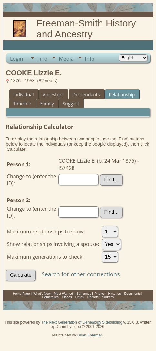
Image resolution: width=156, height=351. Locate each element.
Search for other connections (81, 274)
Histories (114, 293)
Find (42, 58)
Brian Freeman (90, 335)
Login (16, 58)
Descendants (86, 94)
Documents (132, 293)
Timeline (22, 103)
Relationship (122, 94)
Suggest (71, 103)
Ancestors (53, 94)
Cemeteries (50, 297)
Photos (100, 293)
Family (47, 103)
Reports (93, 297)
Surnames (83, 293)
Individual (23, 94)
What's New (42, 293)
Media (66, 58)
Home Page (21, 293)
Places (67, 297)
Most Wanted (63, 293)
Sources (108, 297)
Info (89, 58)
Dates (79, 297)
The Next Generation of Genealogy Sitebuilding (81, 322)
